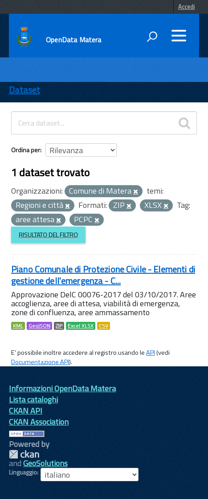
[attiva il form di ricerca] (152, 36)
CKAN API (25, 411)
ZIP (59, 326)
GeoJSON (39, 326)
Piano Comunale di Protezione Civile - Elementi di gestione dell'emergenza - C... (103, 275)
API (150, 352)
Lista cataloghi (33, 400)
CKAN (24, 454)
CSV (103, 326)
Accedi (186, 6)
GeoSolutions (45, 463)
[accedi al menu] (178, 35)
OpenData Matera (73, 39)
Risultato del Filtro (48, 234)
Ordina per (25, 149)
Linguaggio (23, 472)
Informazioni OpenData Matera (62, 388)
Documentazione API (40, 362)
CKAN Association (39, 422)
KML (18, 326)
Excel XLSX (81, 326)
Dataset (24, 90)
